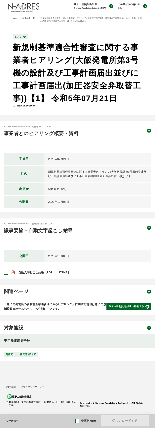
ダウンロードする (124, 420)
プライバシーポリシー (33, 386)
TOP (15, 18)
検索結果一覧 (28, 18)
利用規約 (11, 386)
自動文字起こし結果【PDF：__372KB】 (44, 272)
